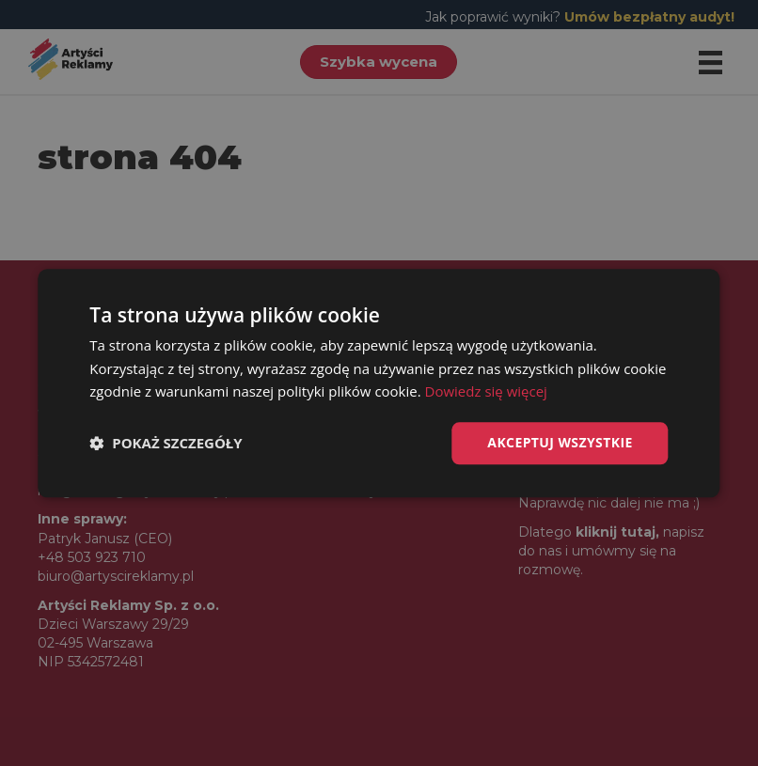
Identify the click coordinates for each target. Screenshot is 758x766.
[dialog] (378, 383)
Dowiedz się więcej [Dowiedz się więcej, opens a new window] (486, 392)
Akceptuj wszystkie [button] (559, 442)
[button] (165, 443)
